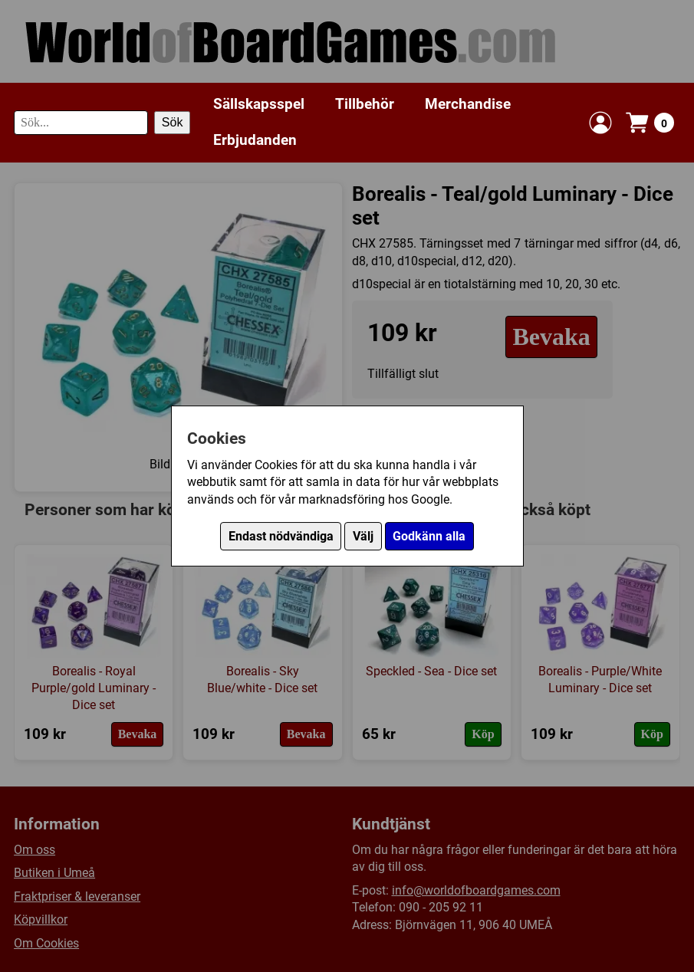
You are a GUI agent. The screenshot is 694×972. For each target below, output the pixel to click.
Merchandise (468, 104)
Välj (363, 536)
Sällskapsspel (258, 104)
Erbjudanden (255, 140)
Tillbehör (364, 104)
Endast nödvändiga (281, 536)
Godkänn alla (429, 536)
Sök (172, 122)
